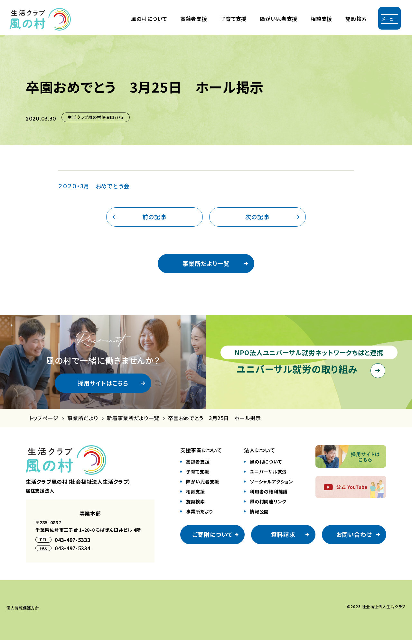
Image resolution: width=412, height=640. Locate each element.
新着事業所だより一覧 (133, 418)
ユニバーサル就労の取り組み (297, 368)
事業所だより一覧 (206, 263)
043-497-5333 (72, 540)
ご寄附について (212, 534)
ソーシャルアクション (271, 481)
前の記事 (154, 216)
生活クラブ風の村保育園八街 (95, 117)
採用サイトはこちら (103, 383)
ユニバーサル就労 (268, 471)
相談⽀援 (195, 491)
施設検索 (356, 19)
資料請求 (283, 534)
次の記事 (257, 216)
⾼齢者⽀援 (193, 19)
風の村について (149, 19)
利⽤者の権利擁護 (269, 491)
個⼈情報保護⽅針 (22, 607)
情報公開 (259, 511)
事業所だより (82, 418)
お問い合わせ (354, 534)
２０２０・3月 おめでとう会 (93, 186)
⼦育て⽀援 (233, 19)
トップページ (43, 418)
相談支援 (321, 19)
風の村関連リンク (268, 501)
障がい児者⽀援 (278, 19)
